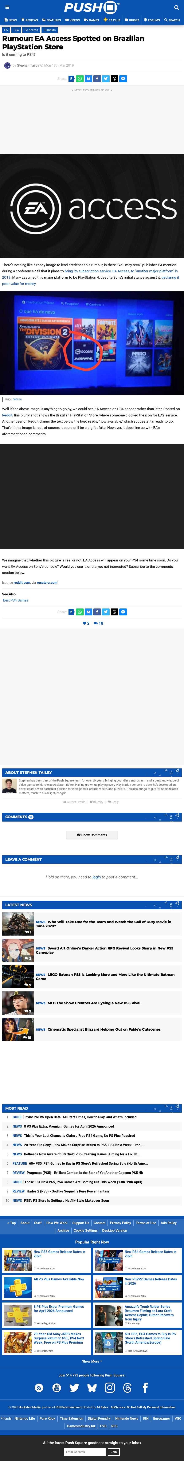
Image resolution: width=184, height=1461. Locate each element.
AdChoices (117, 1407)
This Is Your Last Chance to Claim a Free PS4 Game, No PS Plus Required (74, 1136)
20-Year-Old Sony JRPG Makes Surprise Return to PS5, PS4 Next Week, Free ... (78, 1145)
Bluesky (96, 802)
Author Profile (74, 802)
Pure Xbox (47, 1419)
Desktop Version (114, 1231)
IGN (146, 1419)
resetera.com (47, 583)
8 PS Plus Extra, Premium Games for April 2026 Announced (63, 1126)
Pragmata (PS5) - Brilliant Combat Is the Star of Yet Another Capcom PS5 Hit (78, 1173)
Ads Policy (169, 1223)
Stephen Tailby (28, 65)
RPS (114, 1426)
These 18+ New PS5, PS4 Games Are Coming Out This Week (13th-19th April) (77, 1182)
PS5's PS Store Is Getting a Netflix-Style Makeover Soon (61, 1201)
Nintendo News (126, 1419)
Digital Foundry (99, 1419)
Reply (113, 802)
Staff (38, 1223)
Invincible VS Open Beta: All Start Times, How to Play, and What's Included (75, 1117)
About (25, 1223)
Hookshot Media (30, 1407)
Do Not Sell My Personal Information (151, 1407)
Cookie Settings (86, 1231)
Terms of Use (146, 1223)
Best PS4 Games (15, 600)
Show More (92, 1361)
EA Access (31, 30)
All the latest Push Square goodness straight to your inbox (92, 1443)
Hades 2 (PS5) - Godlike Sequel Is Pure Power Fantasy (61, 1191)
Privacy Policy (120, 1223)
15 (27, 1038)
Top (11, 1223)
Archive (63, 1231)
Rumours (50, 30)
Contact (99, 1223)
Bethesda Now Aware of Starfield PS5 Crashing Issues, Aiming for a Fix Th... (76, 1154)
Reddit (7, 415)
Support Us (80, 1223)
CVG (103, 1426)
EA (6, 30)
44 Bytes (102, 1407)
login (97, 877)
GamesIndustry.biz (81, 1426)
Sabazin (17, 399)
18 (101, 623)
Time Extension (71, 1419)
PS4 (16, 30)
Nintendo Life (25, 1419)
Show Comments (92, 835)
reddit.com (22, 583)
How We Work (57, 1223)
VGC (178, 1419)
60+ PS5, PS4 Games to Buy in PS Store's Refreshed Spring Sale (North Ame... (80, 1164)
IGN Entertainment (68, 1407)
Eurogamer (161, 1419)
